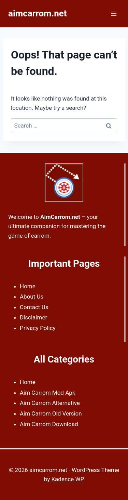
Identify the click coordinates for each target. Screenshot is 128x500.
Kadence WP (67, 479)
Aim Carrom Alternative (50, 402)
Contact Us (34, 307)
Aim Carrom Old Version (51, 413)
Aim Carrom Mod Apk (47, 392)
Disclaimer (33, 317)
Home (27, 286)
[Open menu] (113, 13)
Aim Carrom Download (49, 424)
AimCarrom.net (60, 216)
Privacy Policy (38, 328)
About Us (31, 296)
